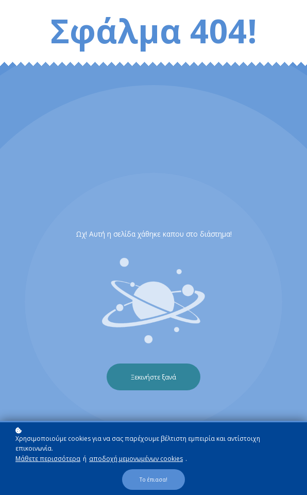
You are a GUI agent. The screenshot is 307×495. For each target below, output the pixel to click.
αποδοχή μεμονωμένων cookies (136, 459)
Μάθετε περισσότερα (47, 459)
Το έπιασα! (153, 480)
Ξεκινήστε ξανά (153, 377)
